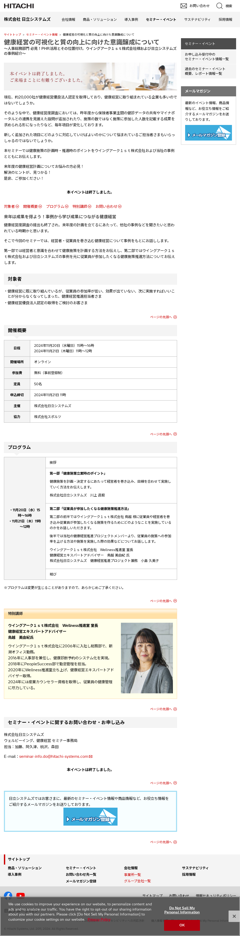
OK (182, 925)
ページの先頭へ (161, 317)
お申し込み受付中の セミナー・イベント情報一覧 (207, 56)
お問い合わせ (106, 206)
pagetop (233, 803)
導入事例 (131, 19)
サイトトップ (12, 34)
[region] (120, 916)
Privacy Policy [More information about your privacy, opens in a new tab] (99, 919)
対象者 (9, 206)
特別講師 (80, 206)
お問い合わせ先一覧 (81, 874)
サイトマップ (152, 896)
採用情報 (225, 19)
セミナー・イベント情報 (42, 34)
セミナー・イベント (200, 44)
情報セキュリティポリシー (216, 896)
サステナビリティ (197, 19)
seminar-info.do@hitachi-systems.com (53, 756)
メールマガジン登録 (81, 881)
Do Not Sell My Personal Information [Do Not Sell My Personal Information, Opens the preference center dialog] (182, 910)
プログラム (55, 206)
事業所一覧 (132, 875)
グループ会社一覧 (137, 881)
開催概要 (30, 206)
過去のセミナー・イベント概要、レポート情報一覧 (205, 71)
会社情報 (68, 19)
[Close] (234, 916)
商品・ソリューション (100, 19)
